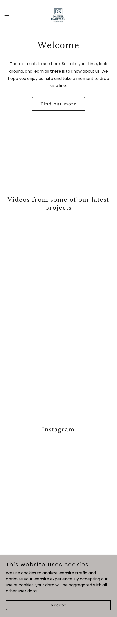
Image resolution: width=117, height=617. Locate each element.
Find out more (58, 103)
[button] (10, 15)
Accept (58, 605)
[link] (58, 15)
